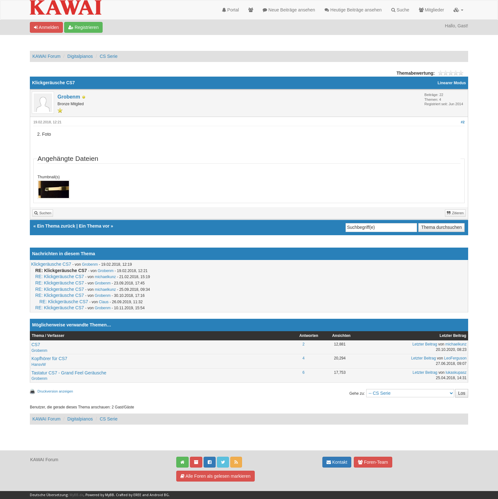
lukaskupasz (456, 372)
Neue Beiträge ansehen (289, 9)
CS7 (35, 344)
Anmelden (46, 27)
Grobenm (68, 96)
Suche (400, 9)
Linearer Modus (452, 83)
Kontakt (336, 462)
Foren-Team (373, 462)
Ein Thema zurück (56, 226)
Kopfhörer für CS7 (49, 358)
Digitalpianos (80, 56)
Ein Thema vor (94, 226)
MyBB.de (77, 495)
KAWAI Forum (46, 56)
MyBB (109, 495)
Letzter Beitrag (424, 344)
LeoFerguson (455, 358)
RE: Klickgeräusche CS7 (59, 276)
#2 (463, 122)
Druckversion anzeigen (55, 391)
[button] (458, 9)
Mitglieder (431, 9)
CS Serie (109, 56)
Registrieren (83, 27)
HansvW (38, 364)
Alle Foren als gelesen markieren (215, 476)
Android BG (159, 495)
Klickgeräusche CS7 (51, 264)
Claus (104, 302)
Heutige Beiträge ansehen (353, 9)
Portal (230, 9)
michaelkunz (105, 277)
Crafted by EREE (128, 495)
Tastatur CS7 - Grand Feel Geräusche (68, 372)
